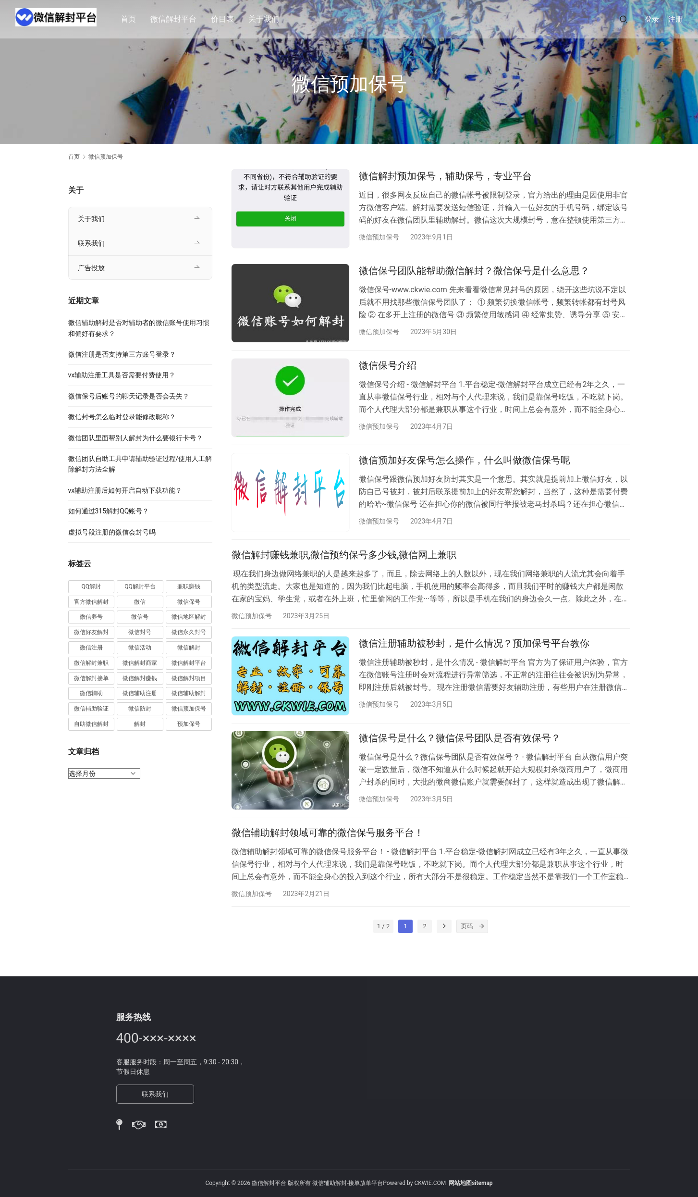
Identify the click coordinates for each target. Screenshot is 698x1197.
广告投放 (91, 268)
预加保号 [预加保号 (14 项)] (188, 724)
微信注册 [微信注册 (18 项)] (91, 647)
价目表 (227, 19)
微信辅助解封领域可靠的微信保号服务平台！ (328, 857)
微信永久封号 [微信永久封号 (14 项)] (188, 632)
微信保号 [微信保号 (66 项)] (188, 601)
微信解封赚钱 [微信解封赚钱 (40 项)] (139, 678)
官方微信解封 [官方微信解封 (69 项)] (91, 601)
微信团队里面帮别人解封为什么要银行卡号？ (135, 438)
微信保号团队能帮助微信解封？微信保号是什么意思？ (474, 274)
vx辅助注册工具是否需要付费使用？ (122, 375)
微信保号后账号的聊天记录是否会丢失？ (128, 396)
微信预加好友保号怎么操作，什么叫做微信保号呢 (464, 470)
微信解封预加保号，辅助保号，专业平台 (445, 176)
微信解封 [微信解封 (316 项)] (188, 647)
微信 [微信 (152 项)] (140, 601)
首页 (133, 19)
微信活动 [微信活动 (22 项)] (139, 647)
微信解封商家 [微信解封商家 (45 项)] (139, 663)
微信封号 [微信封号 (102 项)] (139, 632)
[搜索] (623, 19)
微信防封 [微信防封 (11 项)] (139, 708)
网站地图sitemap (470, 1183)
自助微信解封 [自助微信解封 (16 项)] (91, 724)
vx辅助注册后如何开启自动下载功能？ (125, 490)
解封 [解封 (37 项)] (140, 724)
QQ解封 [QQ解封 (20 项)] (91, 586)
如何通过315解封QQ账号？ (108, 511)
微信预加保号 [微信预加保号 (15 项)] (188, 708)
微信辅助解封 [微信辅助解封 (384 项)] (188, 693)
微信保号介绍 (387, 372)
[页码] (481, 955)
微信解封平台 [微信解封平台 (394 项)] (188, 663)
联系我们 (91, 243)
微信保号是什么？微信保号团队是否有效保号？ (460, 759)
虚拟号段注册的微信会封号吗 (112, 532)
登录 (652, 19)
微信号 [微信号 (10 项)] (139, 616)
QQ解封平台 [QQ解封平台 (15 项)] (140, 586)
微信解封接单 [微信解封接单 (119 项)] (91, 678)
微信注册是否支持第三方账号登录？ (122, 354)
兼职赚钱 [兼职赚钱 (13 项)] (188, 586)
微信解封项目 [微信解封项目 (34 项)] (188, 678)
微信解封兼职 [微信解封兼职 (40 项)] (91, 663)
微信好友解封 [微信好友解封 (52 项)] (91, 632)
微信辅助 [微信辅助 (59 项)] (91, 693)
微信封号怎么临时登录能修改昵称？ (122, 417)
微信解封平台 (179, 19)
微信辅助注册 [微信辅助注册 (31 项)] (139, 693)
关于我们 (269, 19)
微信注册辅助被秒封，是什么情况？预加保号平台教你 (474, 661)
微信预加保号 (379, 237)
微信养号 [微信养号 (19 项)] (91, 616)
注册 (675, 19)
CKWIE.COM (430, 1183)
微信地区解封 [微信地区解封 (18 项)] (188, 616)
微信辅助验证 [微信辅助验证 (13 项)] (91, 708)
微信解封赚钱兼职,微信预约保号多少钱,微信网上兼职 (344, 569)
